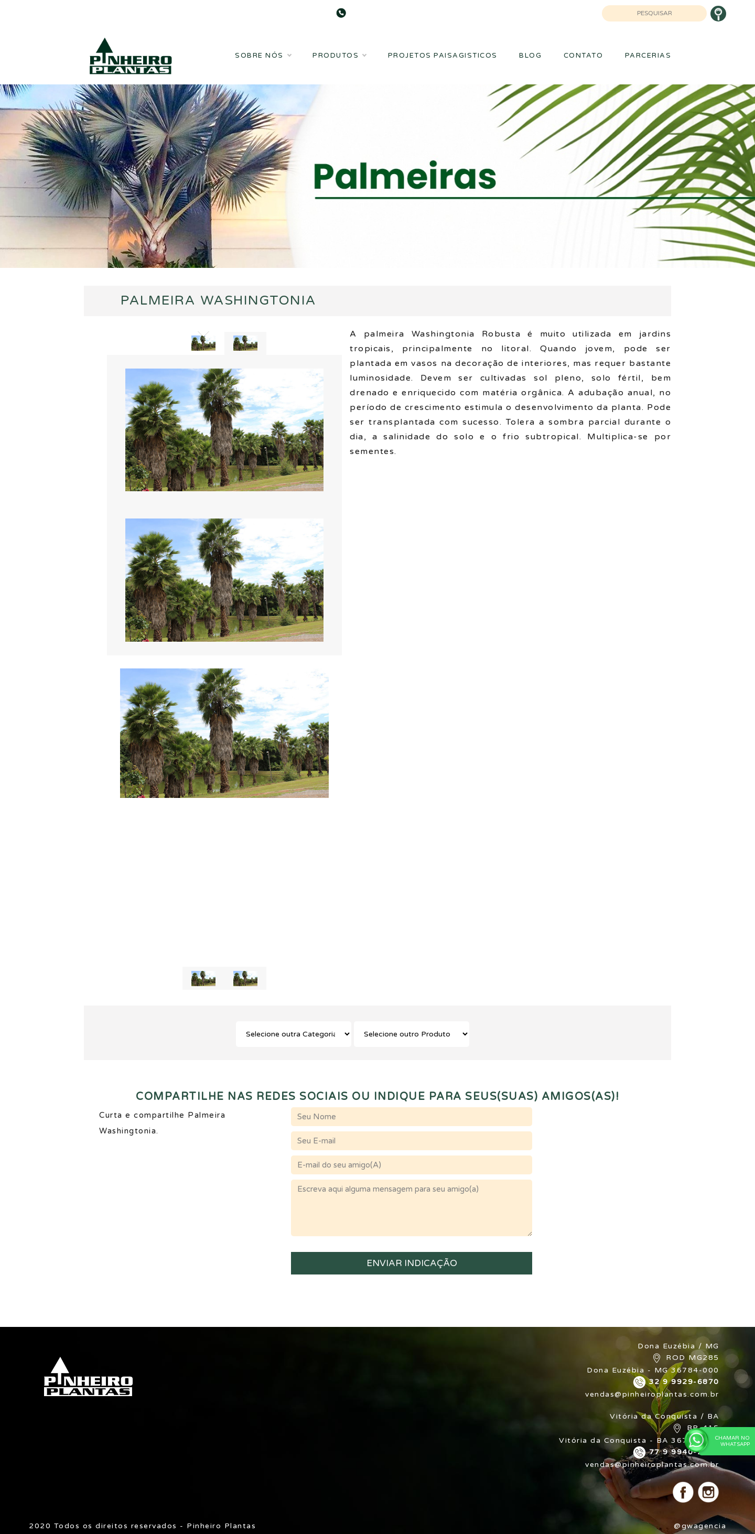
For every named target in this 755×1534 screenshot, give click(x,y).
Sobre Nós (263, 55)
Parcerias (648, 55)
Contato (583, 55)
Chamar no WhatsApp (724, 1440)
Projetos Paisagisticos (443, 55)
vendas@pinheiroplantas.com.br (652, 1394)
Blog (530, 55)
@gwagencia (700, 1525)
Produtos (339, 55)
